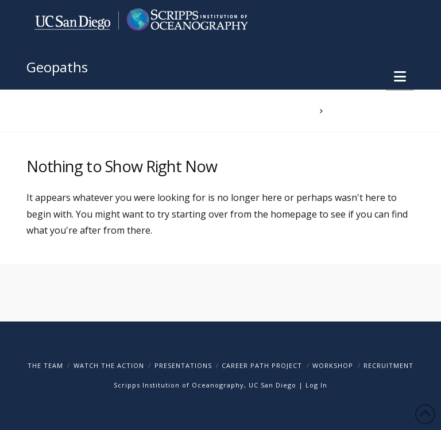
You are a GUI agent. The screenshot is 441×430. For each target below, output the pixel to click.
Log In (316, 385)
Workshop (332, 365)
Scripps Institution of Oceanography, (180, 385)
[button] (400, 76)
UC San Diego (272, 385)
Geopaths (57, 67)
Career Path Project (262, 365)
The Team (45, 365)
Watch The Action (109, 365)
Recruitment (388, 365)
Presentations (183, 365)
